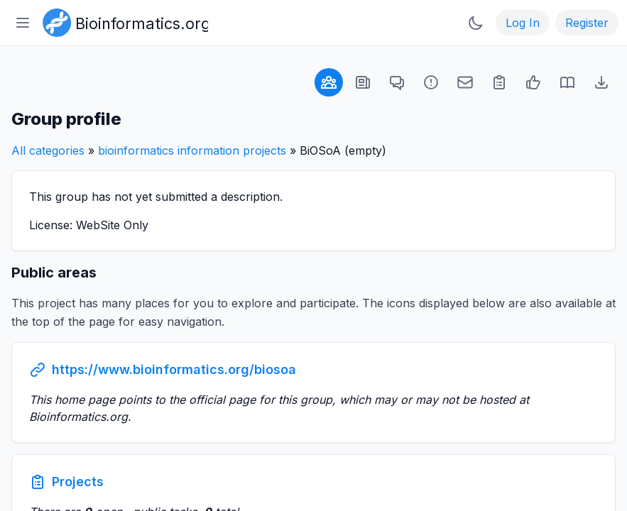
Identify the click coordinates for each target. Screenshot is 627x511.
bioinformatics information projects (192, 150)
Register (587, 23)
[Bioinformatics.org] (122, 21)
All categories (47, 150)
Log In (523, 23)
